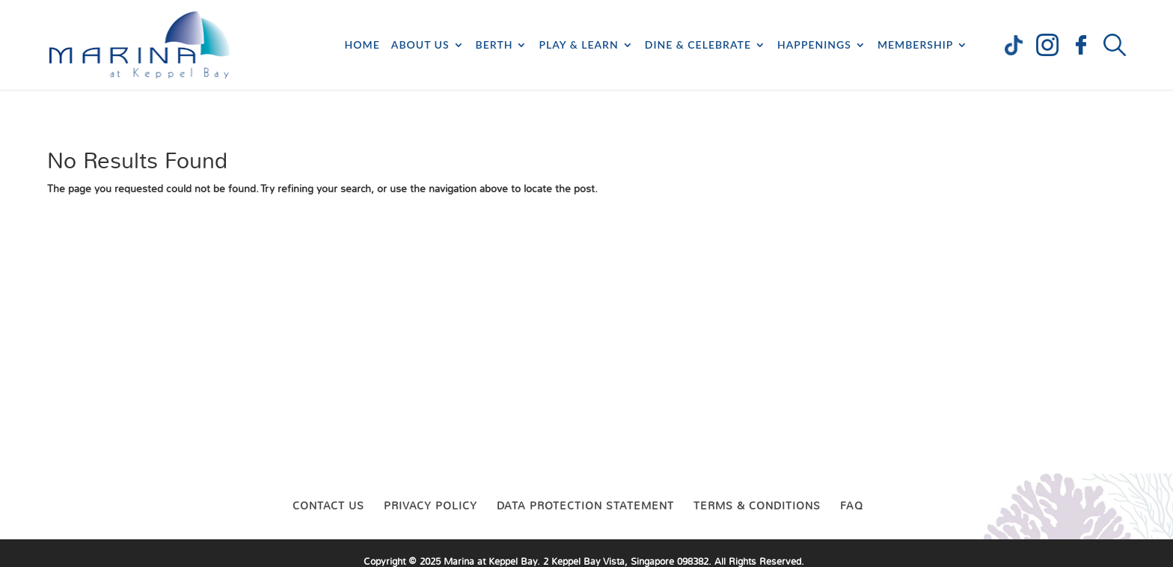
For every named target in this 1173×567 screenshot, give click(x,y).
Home (362, 45)
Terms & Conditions (757, 506)
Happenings (814, 45)
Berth (494, 45)
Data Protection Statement (585, 506)
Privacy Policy (430, 506)
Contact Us (328, 506)
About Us (420, 45)
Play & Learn (578, 45)
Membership (915, 45)
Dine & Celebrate (698, 45)
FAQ (851, 506)
